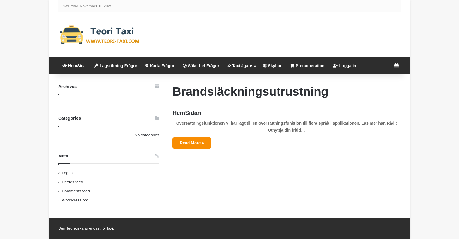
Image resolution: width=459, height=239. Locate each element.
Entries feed (72, 182)
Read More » (192, 142)
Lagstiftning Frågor (115, 65)
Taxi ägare (239, 65)
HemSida (74, 65)
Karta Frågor (159, 65)
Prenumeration (307, 65)
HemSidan (186, 113)
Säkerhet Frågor (201, 65)
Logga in (344, 65)
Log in (67, 173)
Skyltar (272, 65)
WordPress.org (75, 200)
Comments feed (76, 191)
